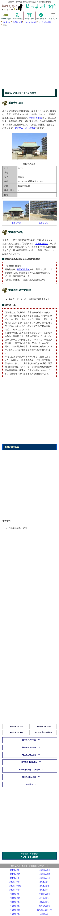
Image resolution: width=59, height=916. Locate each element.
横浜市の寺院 (44, 886)
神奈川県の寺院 (44, 874)
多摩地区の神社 (15, 890)
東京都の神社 (15, 878)
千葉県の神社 (15, 914)
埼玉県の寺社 (6, 16)
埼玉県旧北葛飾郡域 (29, 762)
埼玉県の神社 (29, 16)
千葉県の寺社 (15, 906)
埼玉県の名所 (41, 16)
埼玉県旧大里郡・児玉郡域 (29, 770)
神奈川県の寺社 (44, 870)
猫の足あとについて (44, 910)
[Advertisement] (29, 58)
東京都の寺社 (15, 870)
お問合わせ (44, 914)
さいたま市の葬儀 (29, 857)
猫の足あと (7, 22)
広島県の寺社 (44, 902)
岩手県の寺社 (44, 898)
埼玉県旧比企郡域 (29, 777)
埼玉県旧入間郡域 (29, 747)
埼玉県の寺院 (18, 16)
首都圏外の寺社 (44, 894)
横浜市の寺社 (44, 882)
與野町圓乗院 (35, 118)
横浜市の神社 (44, 890)
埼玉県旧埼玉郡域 (29, 755)
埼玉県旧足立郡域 (29, 740)
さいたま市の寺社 (31, 22)
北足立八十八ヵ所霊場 (25, 128)
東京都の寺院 (15, 874)
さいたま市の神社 (16, 732)
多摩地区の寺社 (15, 882)
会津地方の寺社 (44, 906)
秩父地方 (29, 784)
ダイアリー (53, 16)
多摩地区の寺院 (15, 886)
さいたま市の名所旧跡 (43, 732)
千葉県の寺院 (15, 910)
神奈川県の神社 (44, 878)
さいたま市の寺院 (45, 22)
